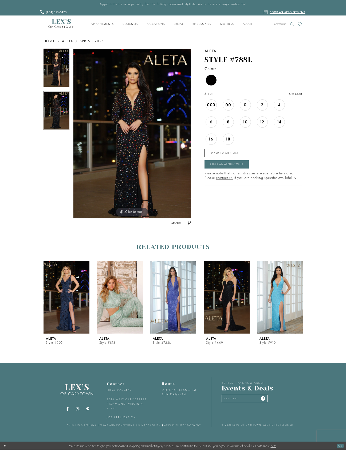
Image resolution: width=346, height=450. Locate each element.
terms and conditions (117, 425)
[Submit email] (280, 400)
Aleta (67, 41)
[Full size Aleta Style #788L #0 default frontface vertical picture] (132, 133)
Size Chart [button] (293, 93)
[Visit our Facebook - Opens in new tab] (67, 409)
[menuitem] (102, 24)
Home (49, 41)
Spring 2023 (92, 41)
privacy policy (149, 425)
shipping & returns (81, 425)
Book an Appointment (236, 171)
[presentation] (66, 297)
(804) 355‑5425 (119, 390)
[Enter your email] (254, 400)
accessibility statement (182, 425)
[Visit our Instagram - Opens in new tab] (78, 409)
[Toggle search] (292, 24)
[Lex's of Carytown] (61, 23)
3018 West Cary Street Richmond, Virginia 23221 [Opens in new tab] (127, 403)
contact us (224, 186)
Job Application (121, 417)
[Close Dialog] (6, 445)
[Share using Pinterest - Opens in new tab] (189, 223)
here (273, 446)
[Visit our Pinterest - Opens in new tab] (88, 409)
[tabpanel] (56, 70)
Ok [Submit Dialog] (338, 445)
